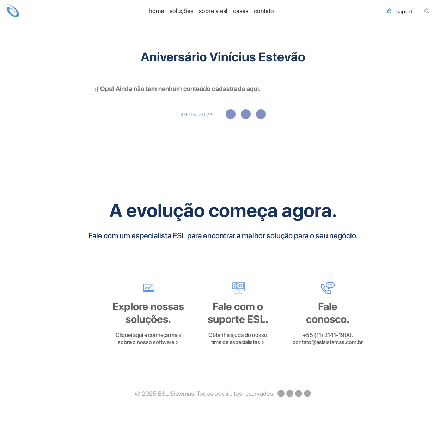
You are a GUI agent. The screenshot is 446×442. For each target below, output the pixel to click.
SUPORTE (401, 11)
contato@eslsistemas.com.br (328, 342)
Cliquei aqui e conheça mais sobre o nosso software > (148, 339)
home (156, 10)
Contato (264, 10)
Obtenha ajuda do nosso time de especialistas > (237, 339)
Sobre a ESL (213, 10)
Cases (240, 10)
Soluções (181, 10)
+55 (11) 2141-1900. (328, 335)
